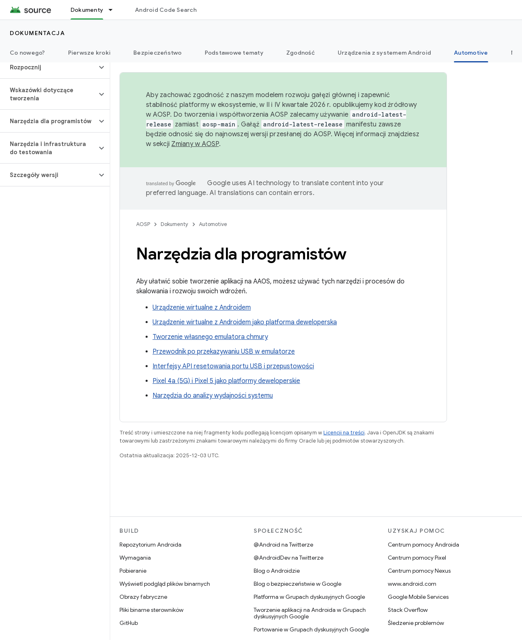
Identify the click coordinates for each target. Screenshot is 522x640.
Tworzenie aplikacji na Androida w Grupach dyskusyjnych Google (310, 613)
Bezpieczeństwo (157, 52)
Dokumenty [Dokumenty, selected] (87, 9)
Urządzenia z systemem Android (384, 52)
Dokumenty (174, 224)
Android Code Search (166, 9)
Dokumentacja (37, 33)
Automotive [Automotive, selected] (471, 52)
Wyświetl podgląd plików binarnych (164, 583)
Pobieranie (132, 570)
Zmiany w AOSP (195, 144)
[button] (48, 67)
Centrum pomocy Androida (423, 544)
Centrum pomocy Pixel (417, 557)
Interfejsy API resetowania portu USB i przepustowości (233, 366)
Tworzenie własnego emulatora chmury (210, 337)
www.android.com (412, 583)
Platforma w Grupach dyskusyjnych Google (309, 596)
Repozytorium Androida (150, 544)
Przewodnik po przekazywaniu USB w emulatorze (224, 352)
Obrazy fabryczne (143, 596)
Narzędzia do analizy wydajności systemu (213, 396)
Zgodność (300, 52)
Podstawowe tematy (234, 52)
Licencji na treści (344, 432)
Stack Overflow (408, 609)
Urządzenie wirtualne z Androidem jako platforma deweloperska (245, 322)
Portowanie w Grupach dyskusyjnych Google (311, 629)
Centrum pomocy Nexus (419, 570)
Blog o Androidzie (277, 570)
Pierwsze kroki (89, 52)
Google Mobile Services (418, 596)
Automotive (213, 224)
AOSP (143, 224)
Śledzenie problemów (416, 623)
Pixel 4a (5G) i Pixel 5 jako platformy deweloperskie (226, 381)
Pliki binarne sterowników (151, 609)
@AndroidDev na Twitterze (288, 557)
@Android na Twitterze (283, 544)
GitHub (128, 623)
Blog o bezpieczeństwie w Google (297, 583)
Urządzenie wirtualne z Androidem (202, 307)
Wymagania (135, 557)
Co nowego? (27, 52)
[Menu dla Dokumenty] (114, 10)
